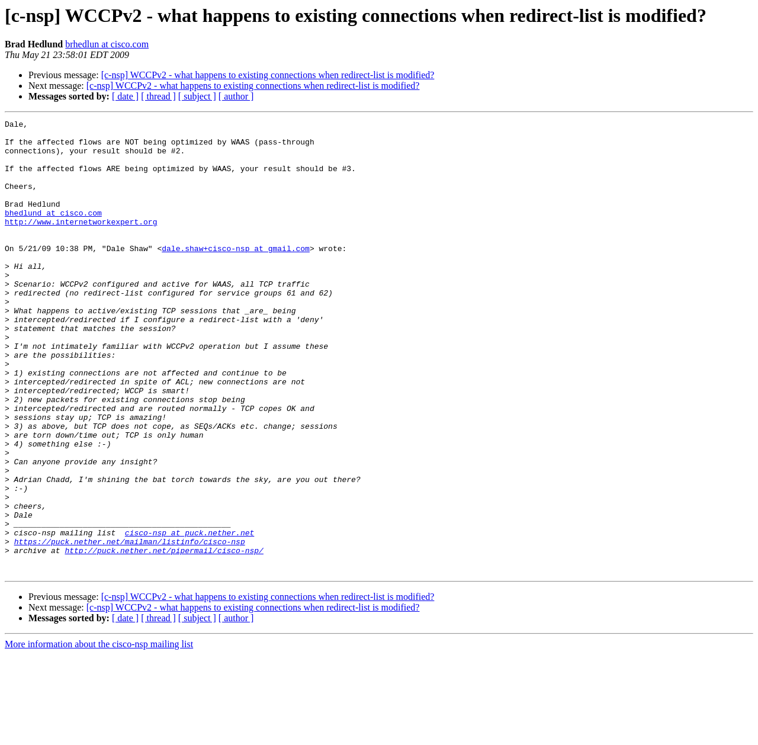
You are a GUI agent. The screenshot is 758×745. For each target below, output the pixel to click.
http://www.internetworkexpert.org (81, 242)
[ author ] (236, 96)
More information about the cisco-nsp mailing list (99, 735)
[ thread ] (158, 96)
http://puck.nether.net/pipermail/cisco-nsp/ (164, 637)
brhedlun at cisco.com (107, 44)
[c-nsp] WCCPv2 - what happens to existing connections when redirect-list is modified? (268, 75)
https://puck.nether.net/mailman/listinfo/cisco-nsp (129, 626)
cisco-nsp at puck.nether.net (189, 616)
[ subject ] (197, 96)
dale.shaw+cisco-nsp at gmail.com (236, 274)
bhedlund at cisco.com (53, 232)
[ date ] (125, 96)
